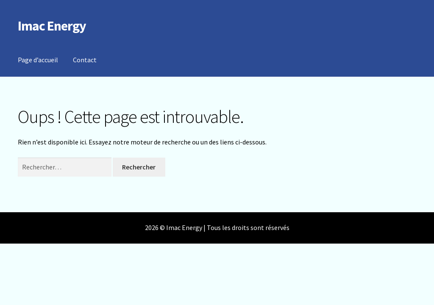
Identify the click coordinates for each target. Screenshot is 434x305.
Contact (85, 59)
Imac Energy (52, 25)
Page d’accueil (38, 59)
